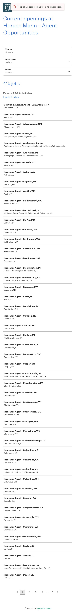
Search (8, 49)
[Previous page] (17, 592)
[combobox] (5, 62)
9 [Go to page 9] (52, 592)
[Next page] (57, 592)
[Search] (37, 52)
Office (8, 69)
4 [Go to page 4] (42, 592)
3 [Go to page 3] (35, 592)
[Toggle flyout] (69, 61)
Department (10, 59)
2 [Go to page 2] (29, 592)
